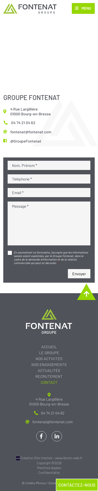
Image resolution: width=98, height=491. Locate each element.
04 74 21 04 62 (23, 122)
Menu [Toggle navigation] (86, 8)
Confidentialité (49, 473)
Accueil (49, 347)
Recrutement (49, 376)
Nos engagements (49, 364)
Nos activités (49, 358)
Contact (49, 382)
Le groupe (49, 352)
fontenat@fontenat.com (30, 131)
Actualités (49, 370)
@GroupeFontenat (25, 141)
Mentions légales (49, 468)
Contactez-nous (76, 484)
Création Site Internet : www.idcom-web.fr (49, 458)
